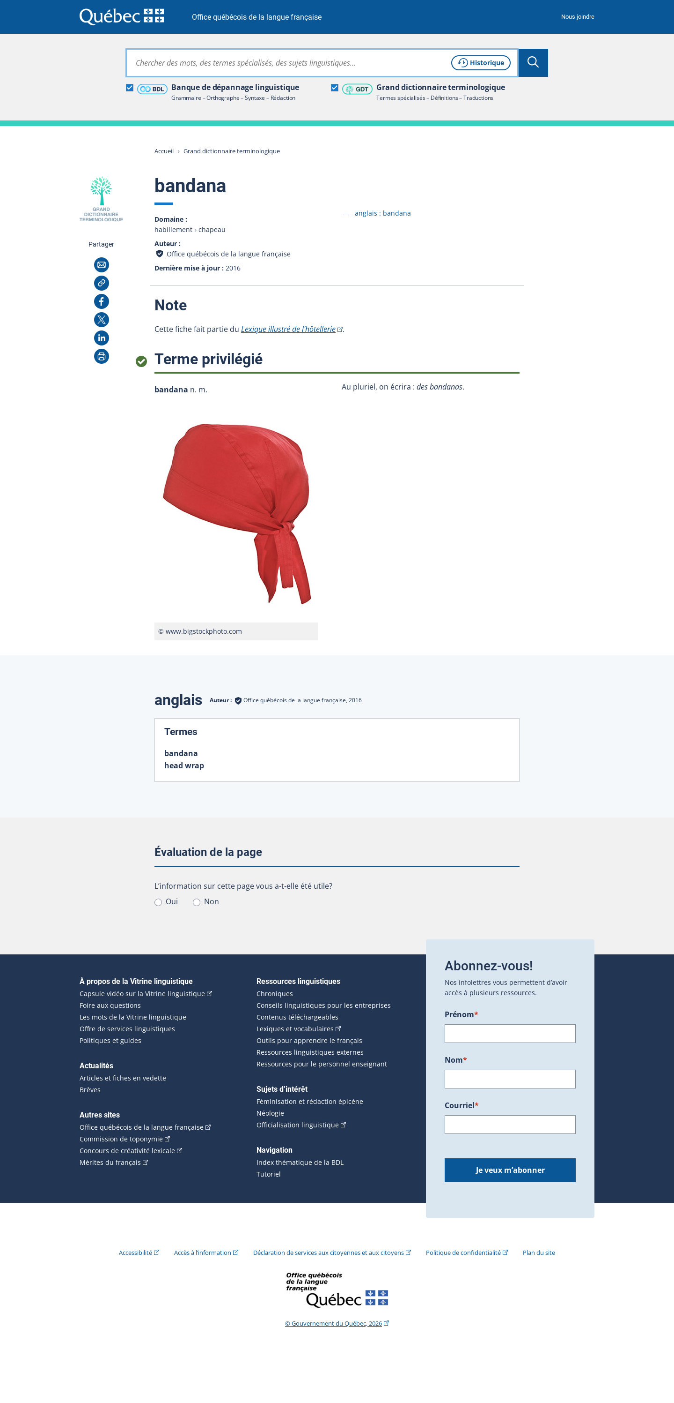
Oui (172, 901)
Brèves (90, 1090)
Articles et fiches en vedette (123, 1078)
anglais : (383, 213)
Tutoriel (268, 1174)
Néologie (270, 1113)
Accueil (164, 151)
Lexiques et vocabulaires (295, 1029)
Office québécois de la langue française (257, 17)
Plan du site (539, 1252)
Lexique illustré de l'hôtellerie (288, 329)
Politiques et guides (110, 1040)
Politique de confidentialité (463, 1252)
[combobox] (322, 63)
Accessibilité (135, 1252)
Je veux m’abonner (510, 1170)
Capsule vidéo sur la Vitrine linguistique (142, 994)
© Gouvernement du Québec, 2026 (333, 1323)
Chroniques (274, 994)
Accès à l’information (202, 1252)
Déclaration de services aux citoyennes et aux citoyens (328, 1252)
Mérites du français (110, 1162)
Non (211, 901)
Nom (456, 1060)
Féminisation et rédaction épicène (309, 1101)
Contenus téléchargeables (297, 1017)
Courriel (462, 1105)
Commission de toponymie (121, 1139)
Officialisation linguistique (297, 1125)
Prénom (461, 1014)
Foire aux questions (110, 1005)
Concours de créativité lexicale (127, 1151)
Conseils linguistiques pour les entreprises (323, 1005)
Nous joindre (577, 16)
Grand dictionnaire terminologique (231, 151)
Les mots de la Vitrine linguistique (133, 1017)
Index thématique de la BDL (300, 1162)
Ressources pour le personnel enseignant (321, 1064)
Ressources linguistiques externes (310, 1052)
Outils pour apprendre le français (309, 1040)
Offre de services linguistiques (127, 1029)
